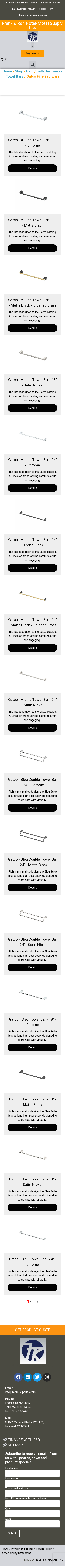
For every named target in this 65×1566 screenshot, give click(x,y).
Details (32, 168)
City (32, 1511)
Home (7, 71)
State (32, 1521)
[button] (32, 45)
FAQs (5, 1549)
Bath (29, 71)
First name (32, 1471)
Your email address (32, 1491)
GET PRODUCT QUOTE (32, 1330)
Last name (32, 1481)
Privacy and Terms (22, 1549)
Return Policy (44, 1549)
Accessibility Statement (16, 1553)
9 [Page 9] (37, 1302)
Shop (19, 71)
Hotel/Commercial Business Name (32, 1501)
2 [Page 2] (31, 1302)
